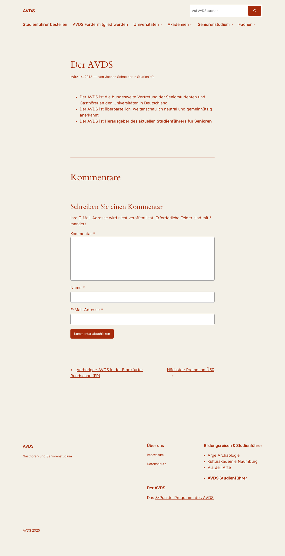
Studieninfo (145, 77)
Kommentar (82, 233)
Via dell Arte (219, 467)
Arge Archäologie (224, 455)
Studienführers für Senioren (184, 121)
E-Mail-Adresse (86, 309)
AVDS (29, 10)
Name (77, 287)
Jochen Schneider (119, 77)
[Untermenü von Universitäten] (161, 24)
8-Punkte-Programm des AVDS (184, 497)
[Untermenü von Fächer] (254, 24)
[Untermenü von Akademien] (191, 24)
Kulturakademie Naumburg (233, 461)
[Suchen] (254, 11)
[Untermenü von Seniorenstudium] (232, 24)
